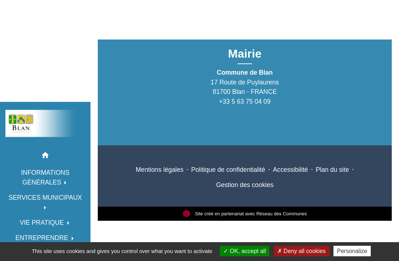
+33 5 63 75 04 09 (244, 101)
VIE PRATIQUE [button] (43, 222)
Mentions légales (160, 169)
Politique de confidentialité (228, 169)
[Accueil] (45, 123)
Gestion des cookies (244, 184)
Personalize (352, 251)
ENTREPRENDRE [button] (42, 237)
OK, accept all (244, 251)
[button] (45, 156)
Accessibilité (290, 169)
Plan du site (332, 169)
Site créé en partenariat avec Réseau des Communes (245, 213)
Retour (242, 35)
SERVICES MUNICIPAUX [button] (45, 197)
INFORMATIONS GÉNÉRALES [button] (45, 177)
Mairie (244, 53)
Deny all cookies (301, 251)
